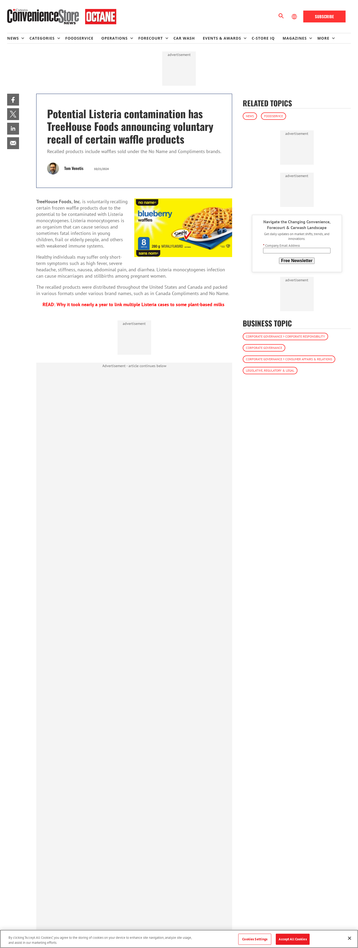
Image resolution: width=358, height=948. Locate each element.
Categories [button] (41, 38)
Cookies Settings (254, 939)
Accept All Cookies (292, 939)
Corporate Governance (264, 348)
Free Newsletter (297, 260)
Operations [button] (114, 38)
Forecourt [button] (150, 38)
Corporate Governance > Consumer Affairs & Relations (289, 359)
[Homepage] (61, 17)
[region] (179, 939)
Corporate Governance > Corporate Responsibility (285, 336)
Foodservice (273, 116)
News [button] (13, 38)
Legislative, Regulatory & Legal (270, 370)
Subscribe (324, 16)
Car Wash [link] (184, 38)
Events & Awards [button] (222, 38)
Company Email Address (281, 245)
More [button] (323, 38)
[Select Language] (295, 16)
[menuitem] (18, 38)
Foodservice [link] (79, 38)
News (250, 116)
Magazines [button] (295, 38)
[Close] (349, 938)
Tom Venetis (73, 168)
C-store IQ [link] (263, 38)
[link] (13, 100)
